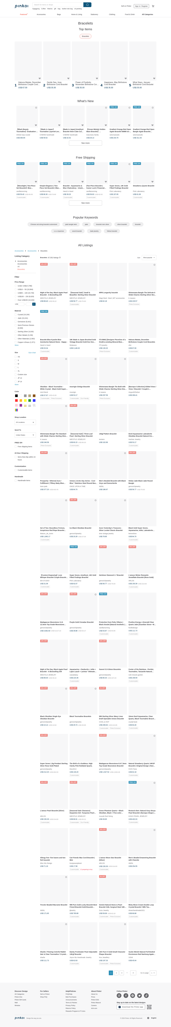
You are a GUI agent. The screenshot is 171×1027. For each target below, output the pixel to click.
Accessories (19, 251)
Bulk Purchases (71, 997)
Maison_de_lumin (46, 533)
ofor (130, 345)
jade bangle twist (71, 224)
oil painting (78, 9)
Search (87, 4)
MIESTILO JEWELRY (48, 298)
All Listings (85, 245)
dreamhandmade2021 (137, 910)
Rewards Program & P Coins (75, 1011)
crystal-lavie (133, 722)
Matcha (49, 9)
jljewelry (73, 910)
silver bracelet (122, 224)
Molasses (73, 345)
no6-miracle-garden (136, 675)
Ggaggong (36, 9)
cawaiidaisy (74, 675)
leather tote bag (67, 9)
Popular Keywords (85, 217)
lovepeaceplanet (76, 863)
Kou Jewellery (104, 957)
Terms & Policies (71, 1002)
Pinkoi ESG (95, 1000)
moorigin (73, 392)
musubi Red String (106, 816)
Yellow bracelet (112, 231)
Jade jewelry (94, 231)
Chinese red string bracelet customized (43, 224)
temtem (102, 439)
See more (85, 143)
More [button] (17, 345)
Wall (16, 1002)
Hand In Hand (68, 191)
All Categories (19, 994)
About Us (94, 994)
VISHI (131, 957)
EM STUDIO (44, 581)
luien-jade (43, 486)
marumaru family (92, 135)
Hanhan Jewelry (134, 439)
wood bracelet (77, 231)
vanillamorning (21, 191)
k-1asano (132, 298)
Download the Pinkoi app (131, 1007)
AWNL (101, 486)
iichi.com (94, 1008)
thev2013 (73, 769)
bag (59, 9)
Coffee (43, 9)
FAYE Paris (133, 769)
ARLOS (131, 581)
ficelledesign (133, 628)
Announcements (71, 1000)
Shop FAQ (43, 997)
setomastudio (114, 135)
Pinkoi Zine (18, 997)
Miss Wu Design (46, 863)
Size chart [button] (32, 353)
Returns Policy (71, 1008)
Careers (94, 1005)
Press (93, 997)
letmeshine (133, 533)
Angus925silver (134, 392)
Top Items (85, 29)
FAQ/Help (69, 994)
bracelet (138, 224)
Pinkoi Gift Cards (20, 1000)
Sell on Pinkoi (126, 6)
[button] (34, 304)
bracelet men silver (102, 224)
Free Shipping (85, 157)
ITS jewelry (103, 345)
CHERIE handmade (47, 135)
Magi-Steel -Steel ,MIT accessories (112, 298)
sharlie (42, 957)
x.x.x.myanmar (59, 231)
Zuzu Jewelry (104, 910)
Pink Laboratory (115, 191)
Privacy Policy (70, 1005)
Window (17, 1005)
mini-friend (44, 392)
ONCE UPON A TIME (78, 486)
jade (86, 224)
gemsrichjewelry (134, 486)
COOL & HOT (104, 722)
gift (55, 9)
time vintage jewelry (106, 533)
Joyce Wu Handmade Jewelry (81, 957)
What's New (85, 101)
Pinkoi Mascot (96, 1002)
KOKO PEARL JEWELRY (138, 816)
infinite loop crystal (23, 135)
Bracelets (85, 36)
